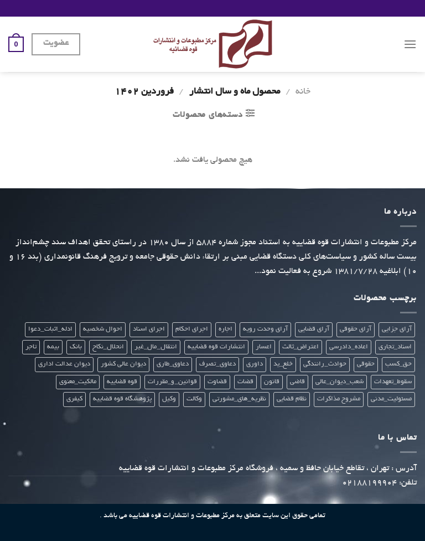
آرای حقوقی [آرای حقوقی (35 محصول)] (355, 329)
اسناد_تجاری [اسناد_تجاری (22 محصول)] (395, 347)
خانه (303, 92)
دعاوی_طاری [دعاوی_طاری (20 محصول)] (173, 364)
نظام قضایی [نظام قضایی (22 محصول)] (292, 399)
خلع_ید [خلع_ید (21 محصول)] (283, 364)
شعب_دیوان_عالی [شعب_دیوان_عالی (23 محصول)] (339, 381)
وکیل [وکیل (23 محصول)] (169, 399)
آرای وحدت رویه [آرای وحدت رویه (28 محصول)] (265, 329)
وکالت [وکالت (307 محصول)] (194, 399)
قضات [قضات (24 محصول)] (245, 381)
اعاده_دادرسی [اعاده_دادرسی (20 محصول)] (348, 347)
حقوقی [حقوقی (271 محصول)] (366, 364)
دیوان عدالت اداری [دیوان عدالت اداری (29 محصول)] (64, 364)
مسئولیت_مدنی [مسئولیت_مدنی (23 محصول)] (391, 399)
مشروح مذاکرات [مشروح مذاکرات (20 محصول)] (338, 399)
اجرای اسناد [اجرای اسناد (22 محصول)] (149, 329)
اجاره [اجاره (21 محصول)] (225, 329)
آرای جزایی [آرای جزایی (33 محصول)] (397, 329)
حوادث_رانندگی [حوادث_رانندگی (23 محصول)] (324, 364)
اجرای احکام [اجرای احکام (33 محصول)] (191, 329)
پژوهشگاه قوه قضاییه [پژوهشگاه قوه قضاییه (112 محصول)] (122, 399)
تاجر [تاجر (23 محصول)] (31, 347)
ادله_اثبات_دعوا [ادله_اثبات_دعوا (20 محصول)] (50, 329)
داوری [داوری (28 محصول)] (254, 364)
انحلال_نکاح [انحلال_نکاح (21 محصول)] (108, 347)
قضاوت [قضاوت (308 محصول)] (217, 381)
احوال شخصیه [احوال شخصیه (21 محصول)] (102, 329)
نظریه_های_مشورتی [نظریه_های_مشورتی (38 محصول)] (239, 399)
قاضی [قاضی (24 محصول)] (297, 381)
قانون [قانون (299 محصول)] (271, 381)
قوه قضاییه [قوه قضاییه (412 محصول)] (122, 381)
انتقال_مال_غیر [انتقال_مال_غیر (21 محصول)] (155, 347)
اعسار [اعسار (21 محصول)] (264, 347)
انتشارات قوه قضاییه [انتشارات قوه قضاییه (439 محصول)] (216, 347)
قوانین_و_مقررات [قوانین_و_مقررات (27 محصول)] (172, 381)
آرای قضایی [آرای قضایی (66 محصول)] (313, 329)
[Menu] (410, 44)
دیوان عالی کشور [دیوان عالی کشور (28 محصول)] (123, 364)
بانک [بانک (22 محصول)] (76, 347)
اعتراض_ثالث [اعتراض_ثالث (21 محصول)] (300, 347)
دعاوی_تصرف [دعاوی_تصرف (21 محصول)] (217, 364)
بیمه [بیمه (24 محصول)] (53, 347)
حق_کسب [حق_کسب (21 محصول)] (398, 364)
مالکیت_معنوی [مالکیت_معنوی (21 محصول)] (77, 381)
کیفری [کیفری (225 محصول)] (74, 399)
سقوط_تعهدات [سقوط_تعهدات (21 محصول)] (393, 381)
